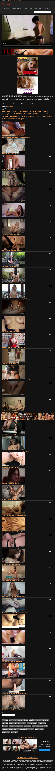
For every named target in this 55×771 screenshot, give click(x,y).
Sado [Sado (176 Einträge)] (7, 119)
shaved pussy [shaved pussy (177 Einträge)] (13, 119)
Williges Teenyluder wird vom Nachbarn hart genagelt (15, 612)
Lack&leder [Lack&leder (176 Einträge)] (15, 116)
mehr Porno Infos (5, 100)
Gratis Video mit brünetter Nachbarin (11, 467)
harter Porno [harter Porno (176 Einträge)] (47, 114)
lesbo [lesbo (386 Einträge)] (35, 116)
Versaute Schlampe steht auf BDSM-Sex (11, 499)
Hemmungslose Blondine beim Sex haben (12, 661)
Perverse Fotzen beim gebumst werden (11, 628)
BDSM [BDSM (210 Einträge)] (13, 111)
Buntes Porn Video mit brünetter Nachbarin (12, 580)
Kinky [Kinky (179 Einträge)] (10, 116)
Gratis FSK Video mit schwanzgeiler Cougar (12, 709)
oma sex (19, 0)
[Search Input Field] (41, 12)
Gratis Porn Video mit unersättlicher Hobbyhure (13, 347)
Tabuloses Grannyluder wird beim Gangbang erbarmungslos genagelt (18, 379)
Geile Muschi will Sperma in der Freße (11, 331)
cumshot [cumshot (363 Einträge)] (39, 111)
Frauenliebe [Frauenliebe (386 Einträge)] (27, 114)
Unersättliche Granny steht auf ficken (11, 483)
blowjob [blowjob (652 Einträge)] (27, 111)
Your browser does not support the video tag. (27, 31)
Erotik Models (10, 106)
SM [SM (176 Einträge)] (19, 119)
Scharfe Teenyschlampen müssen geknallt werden (14, 693)
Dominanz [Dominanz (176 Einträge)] (45, 111)
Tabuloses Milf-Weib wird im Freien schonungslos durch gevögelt (17, 298)
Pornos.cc (7, 4)
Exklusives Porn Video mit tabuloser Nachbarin (13, 282)
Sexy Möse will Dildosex (8, 396)
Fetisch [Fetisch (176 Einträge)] (10, 114)
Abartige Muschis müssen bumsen (10, 153)
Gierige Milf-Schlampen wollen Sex (10, 363)
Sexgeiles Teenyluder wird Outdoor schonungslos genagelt (16, 451)
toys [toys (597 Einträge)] (21, 119)
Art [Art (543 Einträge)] (9, 111)
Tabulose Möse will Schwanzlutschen (11, 645)
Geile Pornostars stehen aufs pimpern (11, 266)
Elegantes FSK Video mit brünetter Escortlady (13, 185)
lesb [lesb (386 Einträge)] (20, 116)
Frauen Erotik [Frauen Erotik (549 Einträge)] (17, 114)
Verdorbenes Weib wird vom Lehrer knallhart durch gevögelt (16, 201)
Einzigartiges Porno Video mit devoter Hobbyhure (14, 515)
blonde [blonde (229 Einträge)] (22, 111)
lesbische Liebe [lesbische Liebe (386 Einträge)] (27, 116)
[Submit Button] (49, 12)
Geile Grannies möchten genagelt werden (12, 250)
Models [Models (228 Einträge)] (49, 116)
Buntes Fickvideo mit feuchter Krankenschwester (13, 596)
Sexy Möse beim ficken (7, 218)
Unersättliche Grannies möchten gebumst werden (14, 434)
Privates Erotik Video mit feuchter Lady (11, 234)
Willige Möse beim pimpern (8, 169)
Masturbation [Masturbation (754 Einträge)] (42, 116)
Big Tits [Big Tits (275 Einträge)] (17, 111)
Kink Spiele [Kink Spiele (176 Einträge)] (5, 116)
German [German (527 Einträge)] (34, 114)
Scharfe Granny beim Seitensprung (10, 548)
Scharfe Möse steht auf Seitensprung (11, 564)
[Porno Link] (27, 52)
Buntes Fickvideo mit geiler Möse (10, 412)
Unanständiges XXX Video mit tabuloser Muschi (13, 531)
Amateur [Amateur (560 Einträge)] (5, 111)
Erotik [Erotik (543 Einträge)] (50, 111)
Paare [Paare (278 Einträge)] (4, 119)
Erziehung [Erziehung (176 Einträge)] (5, 114)
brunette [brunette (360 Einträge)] (33, 111)
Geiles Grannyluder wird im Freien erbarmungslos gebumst (16, 137)
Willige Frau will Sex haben (8, 677)
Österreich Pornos (12, 0)
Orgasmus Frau (12, 108)
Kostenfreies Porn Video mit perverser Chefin (13, 315)
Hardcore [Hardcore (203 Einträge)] (40, 114)
